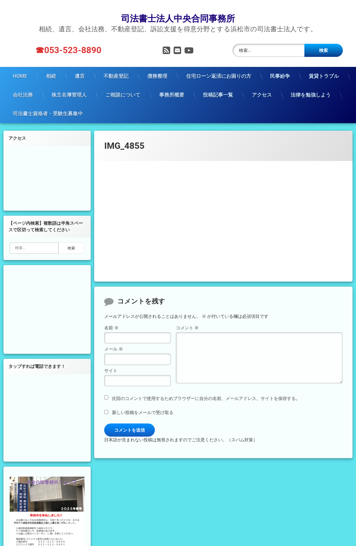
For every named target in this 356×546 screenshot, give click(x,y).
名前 (111, 317)
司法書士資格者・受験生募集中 (48, 104)
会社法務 (23, 85)
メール (113, 339)
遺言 (80, 66)
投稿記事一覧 (218, 85)
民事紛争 (280, 66)
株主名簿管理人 (69, 85)
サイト (110, 360)
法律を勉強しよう (311, 85)
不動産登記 (116, 66)
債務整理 (157, 66)
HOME (20, 66)
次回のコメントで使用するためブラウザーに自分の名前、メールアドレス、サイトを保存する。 (206, 388)
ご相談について (122, 85)
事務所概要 (171, 85)
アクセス (262, 85)
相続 (51, 66)
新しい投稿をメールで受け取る (142, 402)
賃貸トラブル (324, 66)
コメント (187, 317)
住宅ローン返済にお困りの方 (218, 66)
